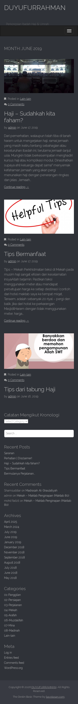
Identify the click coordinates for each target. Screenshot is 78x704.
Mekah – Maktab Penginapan (43, 495)
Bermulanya (19, 473)
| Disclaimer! (18, 458)
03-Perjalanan (13, 605)
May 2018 (10, 577)
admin (12, 127)
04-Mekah (10, 610)
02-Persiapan (12, 600)
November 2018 (14, 552)
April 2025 (10, 521)
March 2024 (11, 526)
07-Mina (9, 625)
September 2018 (14, 557)
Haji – (22, 463)
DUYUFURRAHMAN (35, 7)
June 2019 (10, 537)
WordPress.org (13, 668)
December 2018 (14, 547)
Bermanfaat (25, 254)
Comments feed (14, 662)
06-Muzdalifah (13, 620)
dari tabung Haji (29, 389)
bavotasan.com (55, 696)
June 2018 (10, 572)
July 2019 (10, 532)
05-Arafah (10, 615)
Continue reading (16, 187)
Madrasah (41, 490)
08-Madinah (12, 630)
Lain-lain (25, 98)
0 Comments (16, 104)
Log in (8, 652)
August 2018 (12, 562)
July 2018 (10, 567)
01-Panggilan (12, 594)
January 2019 (12, 542)
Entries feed (11, 657)
